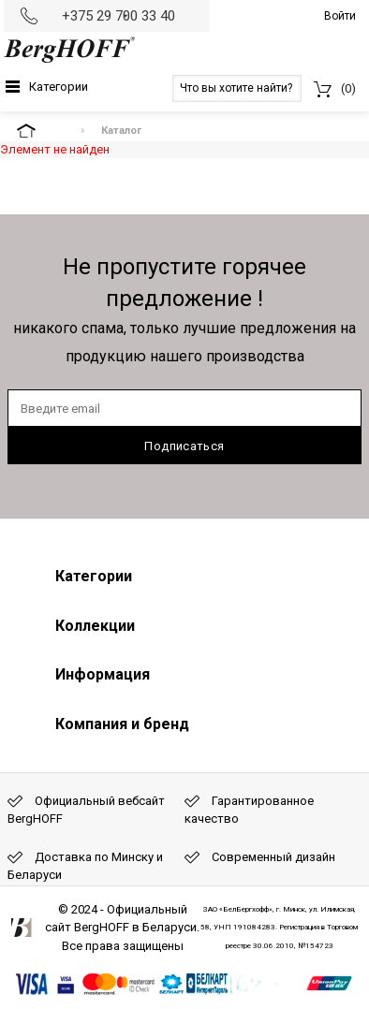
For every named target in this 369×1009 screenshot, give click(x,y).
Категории (58, 87)
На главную (42, 130)
